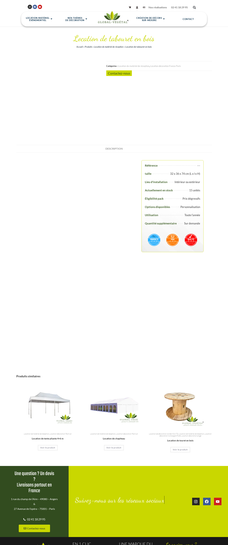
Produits (88, 46)
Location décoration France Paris (165, 66)
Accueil (79, 46)
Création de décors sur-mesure (150, 19)
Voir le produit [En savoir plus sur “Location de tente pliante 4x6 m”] (47, 392)
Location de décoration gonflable (182, 502)
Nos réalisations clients (85, 503)
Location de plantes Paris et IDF (90, 514)
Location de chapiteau (114, 383)
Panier (174, 539)
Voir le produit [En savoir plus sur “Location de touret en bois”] (180, 394)
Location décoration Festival (61, 378)
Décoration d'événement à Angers (183, 514)
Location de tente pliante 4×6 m (48, 383)
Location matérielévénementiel (39, 19)
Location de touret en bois (180, 385)
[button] (194, 7)
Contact (188, 19)
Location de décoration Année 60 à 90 (163, 378)
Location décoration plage (191, 380)
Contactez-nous (119, 73)
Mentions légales (84, 539)
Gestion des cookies (140, 539)
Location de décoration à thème (182, 508)
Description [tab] (114, 93)
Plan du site (66, 539)
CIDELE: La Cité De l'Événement (182, 525)
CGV (99, 539)
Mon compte (160, 539)
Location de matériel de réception (108, 46)
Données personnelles (116, 539)
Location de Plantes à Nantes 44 (90, 509)
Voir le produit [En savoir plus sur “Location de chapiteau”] (113, 392)
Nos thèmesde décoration (76, 19)
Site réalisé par (8, 537)
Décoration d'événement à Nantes (183, 519)
